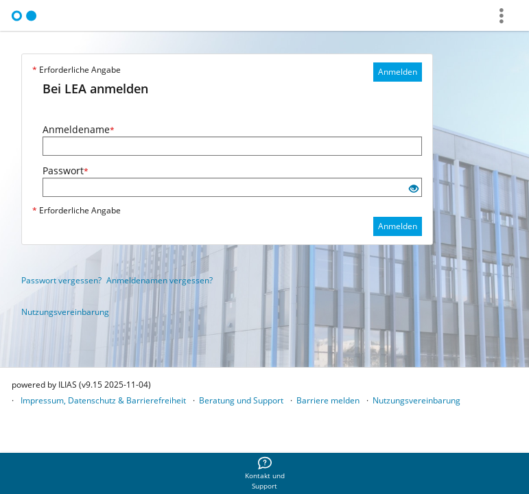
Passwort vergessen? (61, 280)
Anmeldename (79, 129)
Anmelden (397, 72)
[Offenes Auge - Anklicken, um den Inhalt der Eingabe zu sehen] (414, 189)
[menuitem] (264, 473)
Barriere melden (328, 400)
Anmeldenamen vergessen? (159, 280)
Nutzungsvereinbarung (65, 312)
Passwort (66, 170)
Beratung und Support (241, 400)
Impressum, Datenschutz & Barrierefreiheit (103, 400)
